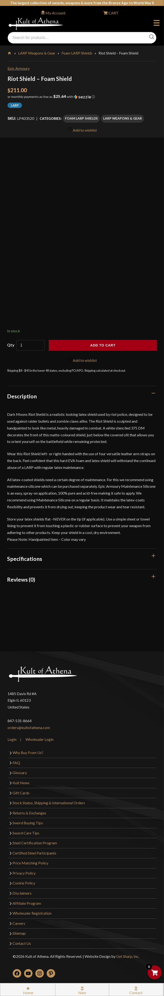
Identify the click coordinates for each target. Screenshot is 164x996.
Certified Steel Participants (34, 853)
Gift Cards (20, 793)
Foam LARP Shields (77, 53)
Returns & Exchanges (29, 813)
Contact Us (21, 943)
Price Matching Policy (30, 863)
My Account (55, 13)
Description (22, 396)
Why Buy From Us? (27, 752)
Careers (18, 923)
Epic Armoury (19, 68)
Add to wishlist (82, 129)
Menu (157, 23)
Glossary (19, 772)
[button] (82, 98)
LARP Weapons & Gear (36, 53)
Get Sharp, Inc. (127, 956)
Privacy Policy (24, 873)
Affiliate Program (26, 903)
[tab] (82, 396)
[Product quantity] (30, 345)
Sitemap (19, 933)
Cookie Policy (23, 883)
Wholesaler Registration (32, 913)
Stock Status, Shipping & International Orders (48, 802)
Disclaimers (22, 893)
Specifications (24, 558)
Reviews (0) (21, 579)
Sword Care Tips (25, 833)
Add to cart (102, 345)
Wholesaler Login (39, 739)
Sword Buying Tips (27, 823)
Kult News (20, 782)
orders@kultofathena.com (29, 727)
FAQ (16, 762)
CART (113, 13)
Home (10, 52)
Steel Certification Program (34, 843)
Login (12, 739)
